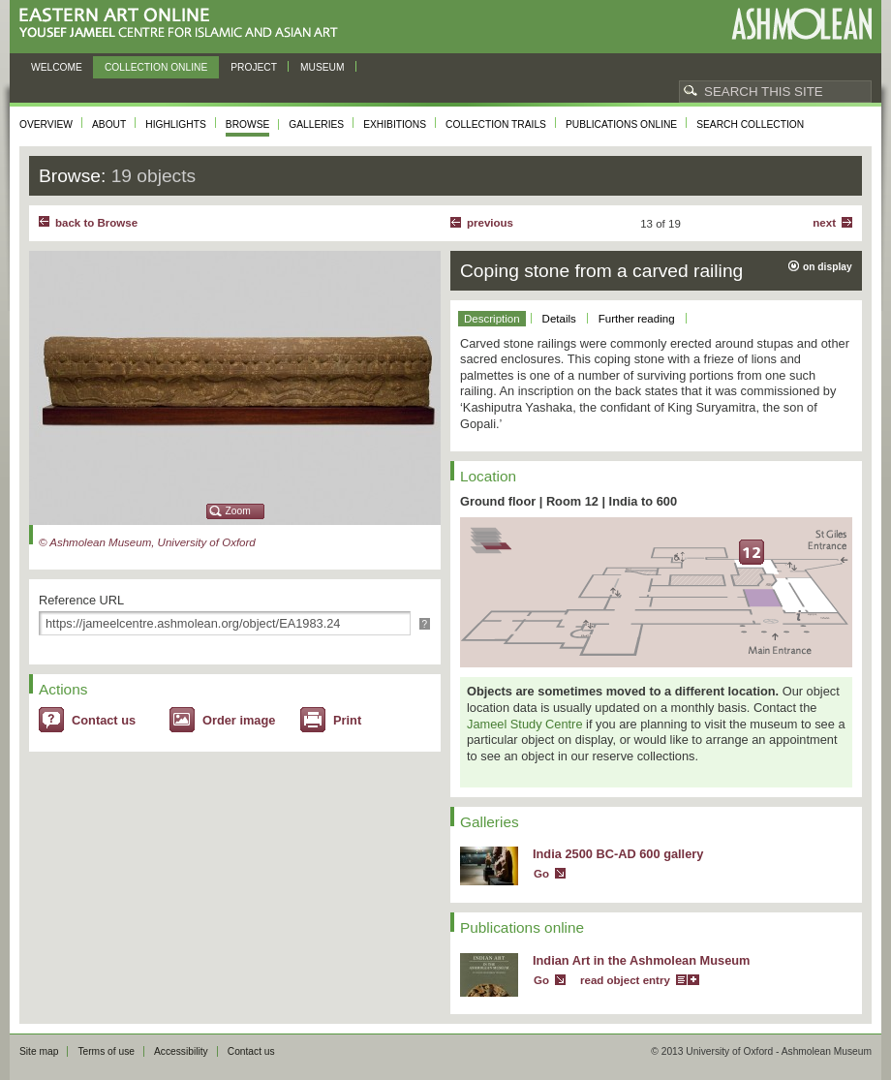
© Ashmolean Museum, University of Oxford (147, 542)
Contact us (104, 720)
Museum (322, 67)
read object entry (625, 980)
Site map (38, 1051)
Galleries (316, 124)
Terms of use (106, 1051)
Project (253, 67)
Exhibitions (394, 124)
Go (541, 873)
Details (559, 318)
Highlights (175, 124)
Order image (238, 720)
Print (347, 720)
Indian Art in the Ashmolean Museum (641, 960)
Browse (248, 124)
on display (827, 267)
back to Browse (96, 223)
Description (492, 318)
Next (824, 223)
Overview (46, 124)
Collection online (156, 67)
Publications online (621, 124)
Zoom (238, 511)
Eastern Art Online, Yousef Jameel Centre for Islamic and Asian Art (183, 24)
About (109, 124)
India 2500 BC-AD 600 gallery (618, 854)
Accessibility (181, 1051)
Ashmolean (801, 24)
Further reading (637, 318)
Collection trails (496, 124)
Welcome (56, 67)
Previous (490, 223)
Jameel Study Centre (525, 724)
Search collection (750, 124)
